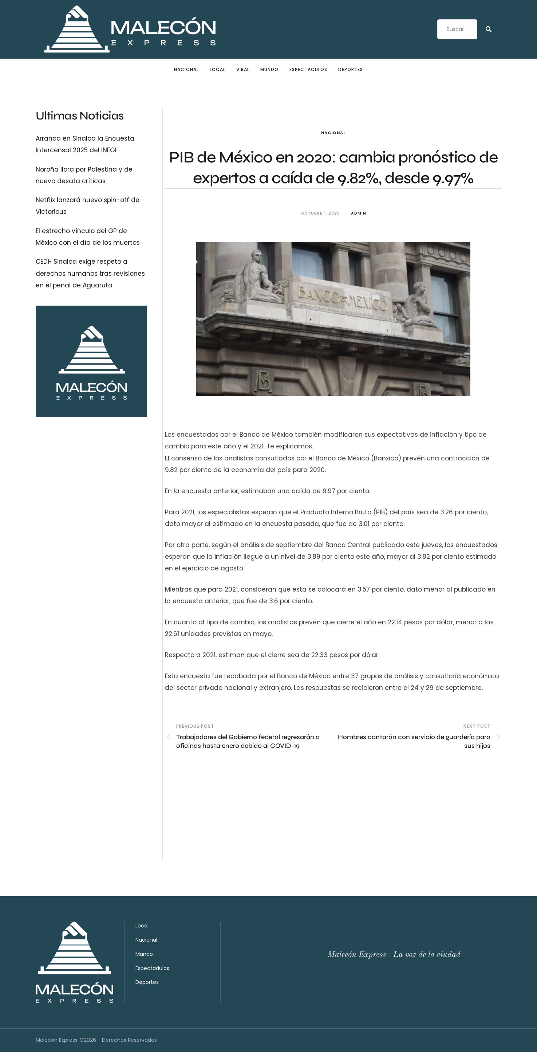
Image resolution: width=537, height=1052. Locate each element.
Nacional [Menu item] (186, 69)
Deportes (147, 982)
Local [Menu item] (217, 69)
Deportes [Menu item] (350, 69)
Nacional (333, 133)
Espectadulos (152, 968)
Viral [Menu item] (242, 69)
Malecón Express (57, 1040)
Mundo (144, 954)
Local (142, 925)
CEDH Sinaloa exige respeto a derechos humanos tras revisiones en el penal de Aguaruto (90, 273)
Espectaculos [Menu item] (308, 69)
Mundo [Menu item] (269, 69)
